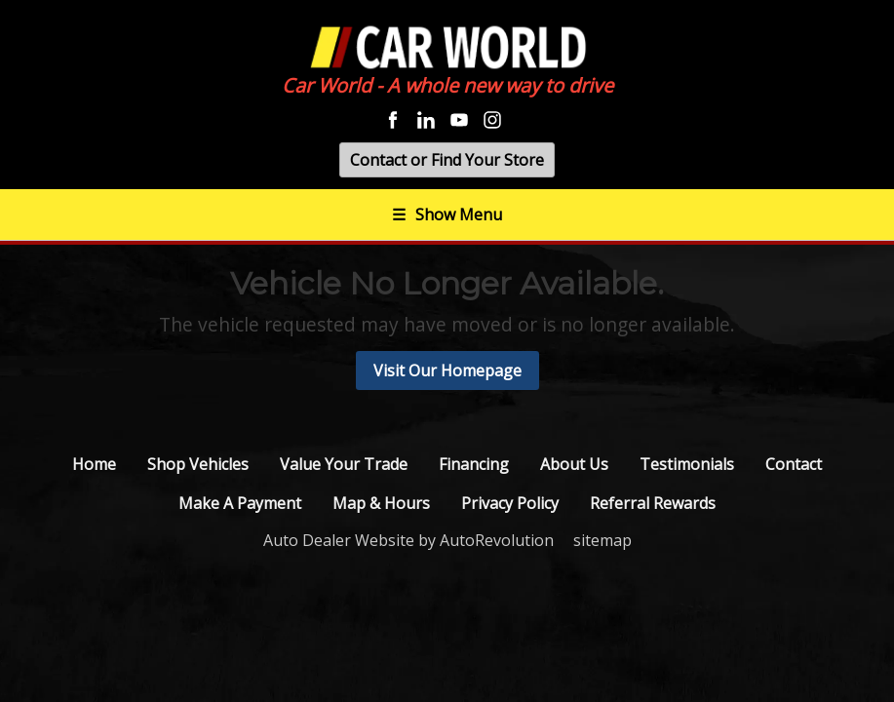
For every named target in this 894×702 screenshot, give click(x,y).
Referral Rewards (653, 503)
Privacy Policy (510, 503)
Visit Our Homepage (447, 370)
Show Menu (447, 214)
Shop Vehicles (198, 464)
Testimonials (687, 464)
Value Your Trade (344, 464)
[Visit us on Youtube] (459, 120)
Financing (474, 464)
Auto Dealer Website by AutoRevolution (408, 540)
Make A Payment (239, 503)
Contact (793, 464)
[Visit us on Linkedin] (426, 120)
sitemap (602, 540)
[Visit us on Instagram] (492, 120)
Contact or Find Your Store (447, 160)
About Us (574, 464)
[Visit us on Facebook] (393, 120)
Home (94, 464)
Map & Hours (381, 503)
